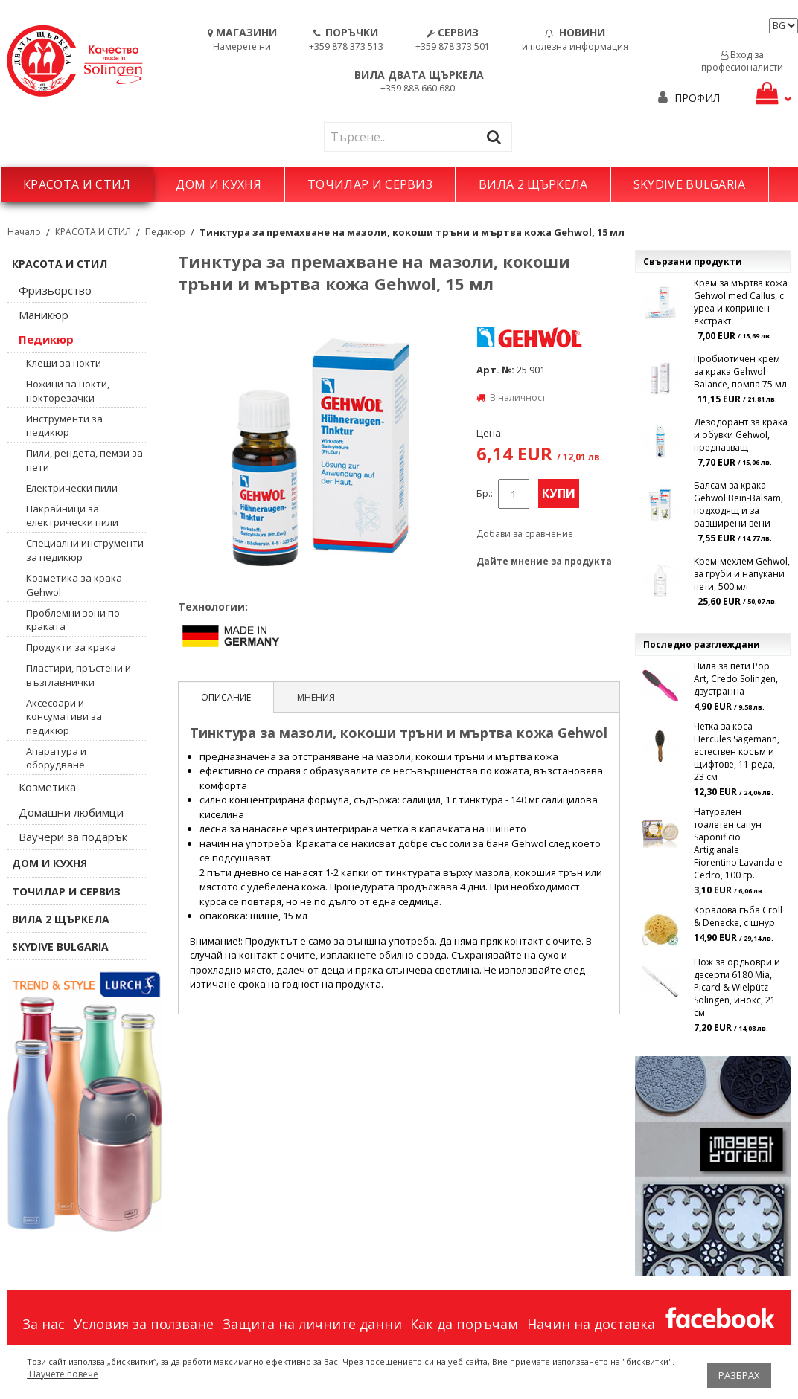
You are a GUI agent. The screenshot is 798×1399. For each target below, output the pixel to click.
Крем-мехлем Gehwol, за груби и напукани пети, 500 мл (742, 574)
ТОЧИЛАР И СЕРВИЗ (369, 184)
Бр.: (484, 493)
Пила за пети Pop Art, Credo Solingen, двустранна (736, 679)
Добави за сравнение (524, 533)
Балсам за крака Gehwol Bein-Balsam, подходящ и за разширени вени (738, 504)
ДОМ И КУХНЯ (218, 184)
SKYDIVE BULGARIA (689, 184)
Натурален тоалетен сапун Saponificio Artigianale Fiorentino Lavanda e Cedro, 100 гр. (738, 843)
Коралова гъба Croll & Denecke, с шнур (738, 916)
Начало (24, 231)
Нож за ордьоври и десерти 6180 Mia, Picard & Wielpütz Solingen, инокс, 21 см (737, 987)
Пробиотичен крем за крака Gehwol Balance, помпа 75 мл (740, 371)
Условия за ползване (144, 1324)
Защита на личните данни (312, 1324)
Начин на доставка (591, 1324)
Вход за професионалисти (742, 61)
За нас (43, 1324)
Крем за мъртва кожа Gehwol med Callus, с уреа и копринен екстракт (741, 302)
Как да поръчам (464, 1324)
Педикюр (165, 231)
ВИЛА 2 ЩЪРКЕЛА (533, 184)
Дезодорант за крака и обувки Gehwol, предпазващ (741, 435)
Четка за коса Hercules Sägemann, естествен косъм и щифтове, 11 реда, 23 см (736, 751)
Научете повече (62, 1374)
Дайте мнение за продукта (544, 561)
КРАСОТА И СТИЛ (76, 184)
